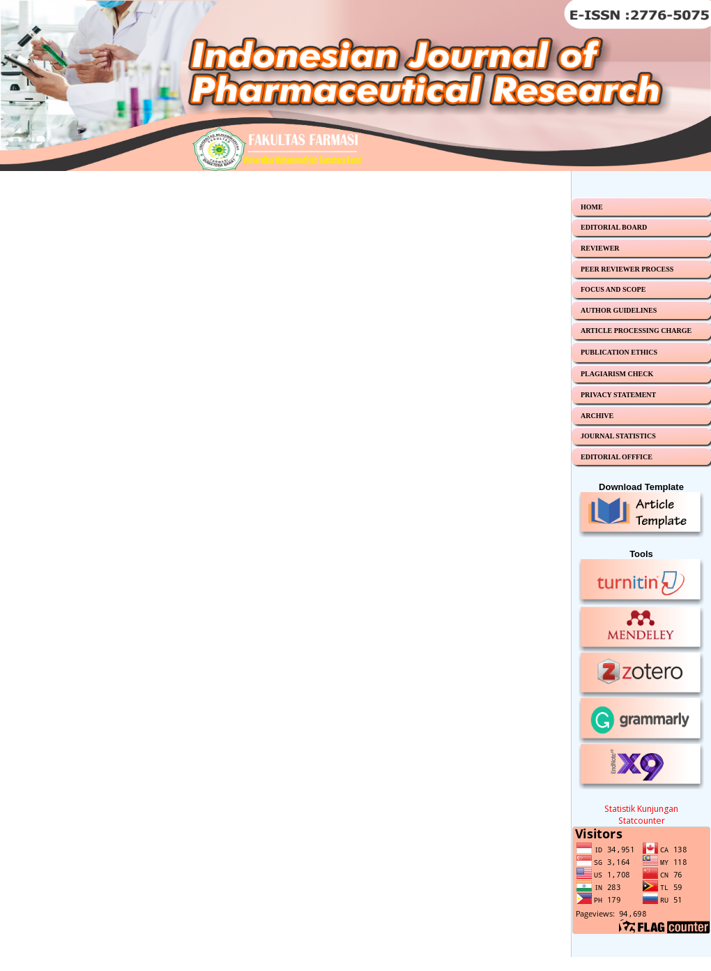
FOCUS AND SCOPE (613, 289)
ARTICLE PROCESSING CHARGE (636, 330)
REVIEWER (600, 248)
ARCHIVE (597, 416)
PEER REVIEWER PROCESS (627, 269)
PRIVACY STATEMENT (618, 395)
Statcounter (641, 821)
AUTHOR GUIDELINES (619, 310)
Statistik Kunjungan (641, 809)
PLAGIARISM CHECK (617, 374)
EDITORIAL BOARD (614, 227)
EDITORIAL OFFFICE (616, 457)
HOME (592, 207)
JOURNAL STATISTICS (618, 436)
